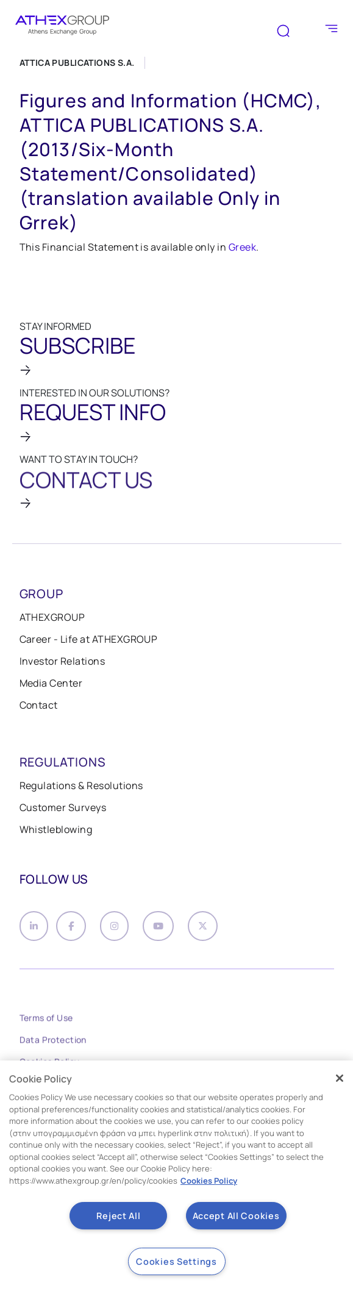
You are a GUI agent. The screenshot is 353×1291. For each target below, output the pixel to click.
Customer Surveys (63, 807)
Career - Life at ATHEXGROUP (89, 639)
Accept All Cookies (236, 1215)
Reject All (118, 1215)
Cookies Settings (176, 1261)
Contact (39, 705)
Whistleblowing (56, 829)
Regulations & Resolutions (81, 785)
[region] (176, 1175)
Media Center (51, 683)
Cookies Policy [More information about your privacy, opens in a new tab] (208, 1180)
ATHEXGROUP (52, 617)
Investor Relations (62, 661)
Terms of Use (46, 1020)
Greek (242, 247)
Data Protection (53, 1042)
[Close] (339, 1078)
